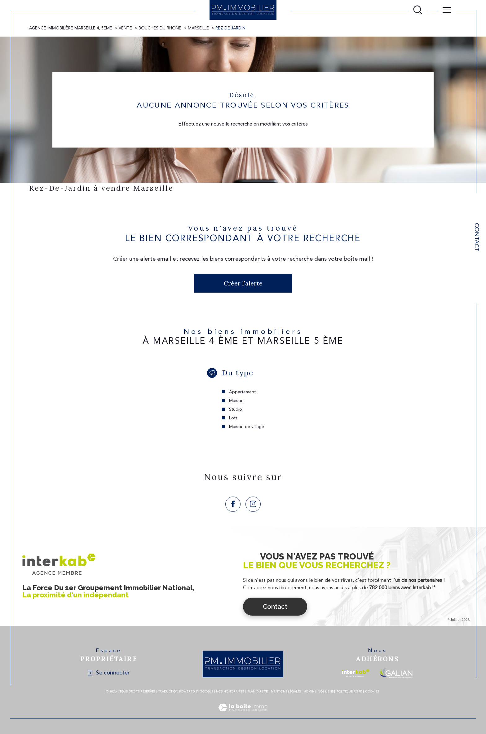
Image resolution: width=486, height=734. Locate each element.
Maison (236, 401)
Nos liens (326, 691)
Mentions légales (286, 691)
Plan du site (257, 691)
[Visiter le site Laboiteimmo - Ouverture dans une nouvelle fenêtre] (243, 715)
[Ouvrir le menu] (447, 10)
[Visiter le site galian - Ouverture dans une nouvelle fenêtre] (396, 673)
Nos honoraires (230, 691)
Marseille (198, 28)
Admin (309, 691)
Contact (476, 237)
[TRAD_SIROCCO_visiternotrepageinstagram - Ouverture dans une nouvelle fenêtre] (253, 504)
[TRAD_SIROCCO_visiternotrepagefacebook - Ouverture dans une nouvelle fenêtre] (233, 504)
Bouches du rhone (160, 28)
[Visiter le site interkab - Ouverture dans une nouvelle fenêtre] (355, 673)
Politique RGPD (349, 691)
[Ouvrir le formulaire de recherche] (418, 10)
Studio (235, 409)
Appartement (242, 392)
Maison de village (246, 427)
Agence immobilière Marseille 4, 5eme (70, 28)
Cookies (372, 691)
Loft (233, 418)
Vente (125, 28)
